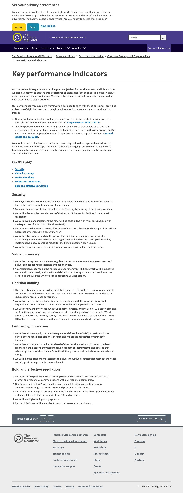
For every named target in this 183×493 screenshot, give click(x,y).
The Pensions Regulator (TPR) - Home (32, 56)
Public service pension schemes (70, 434)
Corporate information (91, 56)
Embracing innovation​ (27, 181)
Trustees (61, 48)
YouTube (139, 460)
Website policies (21, 486)
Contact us (100, 434)
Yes (43, 418)
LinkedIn (139, 453)
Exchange (58, 447)
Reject (33, 27)
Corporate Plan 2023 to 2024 (83, 122)
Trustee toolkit (61, 453)
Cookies (57, 486)
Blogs (97, 460)
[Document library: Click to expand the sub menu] (169, 47)
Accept (19, 27)
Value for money (24, 173)
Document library (157, 48)
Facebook (139, 441)
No (50, 418)
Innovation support (64, 466)
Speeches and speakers (107, 472)
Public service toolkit (65, 460)
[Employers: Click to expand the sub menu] (28, 47)
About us (77, 48)
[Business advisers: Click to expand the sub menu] (53, 47)
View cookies (47, 26)
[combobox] (144, 37)
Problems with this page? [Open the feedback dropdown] (151, 418)
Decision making (24, 177)
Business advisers (41, 48)
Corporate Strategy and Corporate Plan (128, 56)
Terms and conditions (90, 486)
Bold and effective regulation (31, 185)
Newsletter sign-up (145, 434)
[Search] (163, 37)
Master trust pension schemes (70, 441)
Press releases (102, 453)
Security (19, 169)
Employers (20, 48)
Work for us (100, 441)
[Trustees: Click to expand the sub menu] (68, 47)
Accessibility (41, 486)
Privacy (70, 486)
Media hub (100, 447)
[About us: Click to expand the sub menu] (84, 47)
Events (97, 466)
